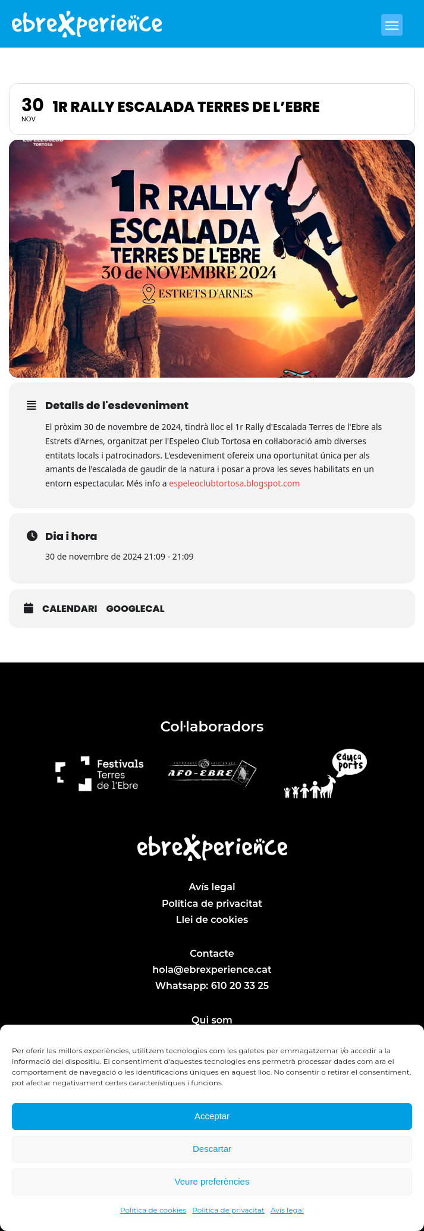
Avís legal (287, 1209)
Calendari (69, 609)
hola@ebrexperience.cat (211, 969)
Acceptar (212, 1116)
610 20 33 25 (240, 985)
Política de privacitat (228, 1209)
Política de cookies (153, 1209)
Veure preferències (212, 1181)
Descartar (212, 1149)
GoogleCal (135, 609)
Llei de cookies (212, 919)
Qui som (212, 1020)
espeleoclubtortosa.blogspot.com (234, 483)
